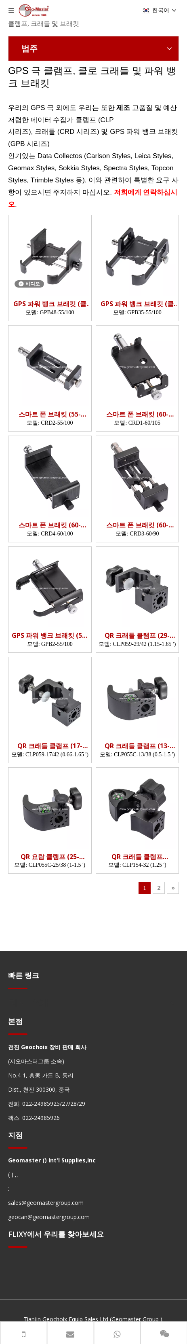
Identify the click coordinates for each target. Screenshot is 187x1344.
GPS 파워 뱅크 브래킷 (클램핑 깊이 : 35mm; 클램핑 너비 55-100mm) (137, 304)
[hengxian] (17, 988)
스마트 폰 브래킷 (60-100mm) (50, 525)
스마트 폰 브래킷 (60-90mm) (137, 525)
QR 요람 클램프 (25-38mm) (50, 857)
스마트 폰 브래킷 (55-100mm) (50, 414)
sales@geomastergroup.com (46, 1202)
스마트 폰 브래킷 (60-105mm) (137, 414)
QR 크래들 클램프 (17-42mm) (49, 746)
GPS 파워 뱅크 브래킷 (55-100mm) (50, 635)
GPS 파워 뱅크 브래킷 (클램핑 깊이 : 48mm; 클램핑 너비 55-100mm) (49, 304)
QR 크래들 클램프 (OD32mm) (137, 857)
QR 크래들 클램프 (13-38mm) (137, 746)
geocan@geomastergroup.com (49, 1217)
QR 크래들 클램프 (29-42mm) (137, 635)
